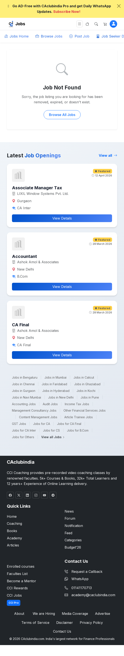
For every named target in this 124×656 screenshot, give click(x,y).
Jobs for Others (23, 437)
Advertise (102, 613)
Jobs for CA (41, 424)
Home (12, 516)
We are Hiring (44, 613)
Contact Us (62, 631)
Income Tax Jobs (77, 404)
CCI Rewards (17, 588)
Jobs (20, 23)
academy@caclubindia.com (93, 595)
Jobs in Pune (90, 397)
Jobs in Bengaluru (24, 377)
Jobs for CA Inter (24, 430)
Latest (34, 155)
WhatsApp (77, 579)
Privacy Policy (91, 622)
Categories (73, 540)
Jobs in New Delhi (61, 397)
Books (12, 531)
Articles (13, 545)
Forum (70, 518)
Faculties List (17, 574)
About (19, 613)
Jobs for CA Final (69, 424)
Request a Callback (83, 571)
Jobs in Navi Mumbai (26, 397)
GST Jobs (19, 424)
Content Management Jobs (38, 417)
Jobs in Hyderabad (55, 391)
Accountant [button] (24, 256)
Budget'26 (73, 547)
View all (108, 155)
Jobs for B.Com (78, 430)
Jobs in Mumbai (55, 377)
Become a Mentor (21, 581)
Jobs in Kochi (86, 391)
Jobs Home (16, 36)
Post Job (79, 36)
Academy (14, 538)
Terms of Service (35, 622)
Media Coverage (75, 613)
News (69, 511)
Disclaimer (64, 622)
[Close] (119, 6)
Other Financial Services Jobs (84, 410)
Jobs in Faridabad (54, 384)
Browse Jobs (48, 36)
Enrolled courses (20, 566)
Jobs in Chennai (23, 384)
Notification (74, 526)
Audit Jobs (50, 404)
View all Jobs (53, 437)
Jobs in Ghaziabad (87, 384)
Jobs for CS (51, 430)
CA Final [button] (20, 324)
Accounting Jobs (24, 404)
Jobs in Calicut (84, 377)
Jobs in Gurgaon (23, 391)
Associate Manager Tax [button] (37, 187)
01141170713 (81, 588)
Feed (68, 533)
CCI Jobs (14, 595)
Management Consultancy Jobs (34, 410)
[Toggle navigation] (79, 24)
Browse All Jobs (62, 115)
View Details (62, 218)
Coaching (14, 523)
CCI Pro (14, 602)
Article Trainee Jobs (78, 417)
